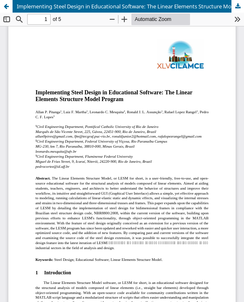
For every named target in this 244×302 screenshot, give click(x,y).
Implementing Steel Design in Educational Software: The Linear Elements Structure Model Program (130, 6)
